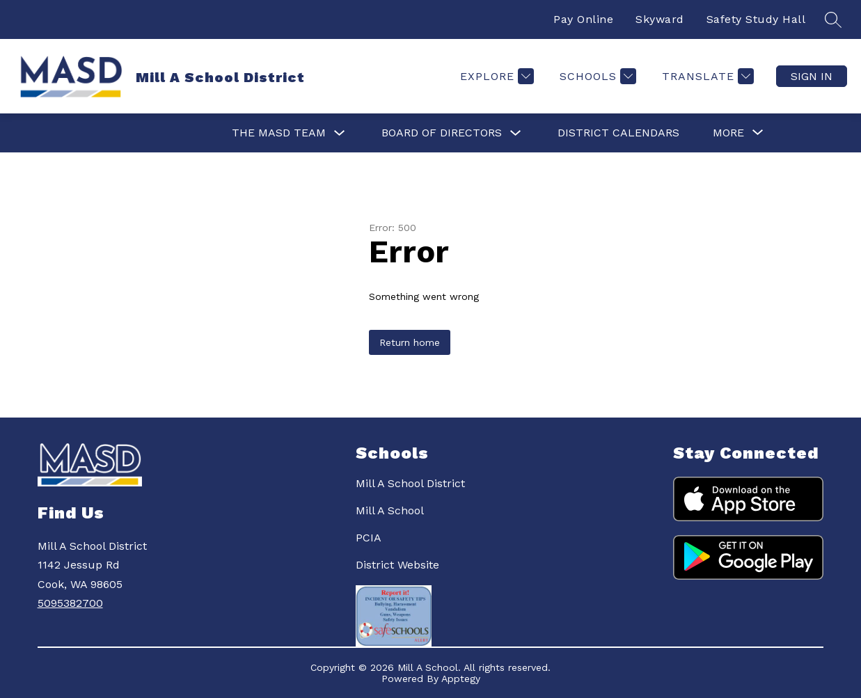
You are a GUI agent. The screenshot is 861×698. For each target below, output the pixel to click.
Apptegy (460, 678)
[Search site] (833, 19)
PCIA (368, 537)
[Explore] (495, 76)
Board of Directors (441, 132)
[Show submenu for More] (728, 133)
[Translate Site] (706, 76)
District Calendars (618, 132)
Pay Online (583, 19)
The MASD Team (279, 132)
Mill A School (390, 510)
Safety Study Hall (756, 19)
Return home (409, 342)
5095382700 (70, 603)
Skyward (659, 19)
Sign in (811, 76)
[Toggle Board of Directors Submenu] (515, 133)
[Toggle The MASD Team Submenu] (339, 133)
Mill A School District (410, 483)
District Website (397, 564)
